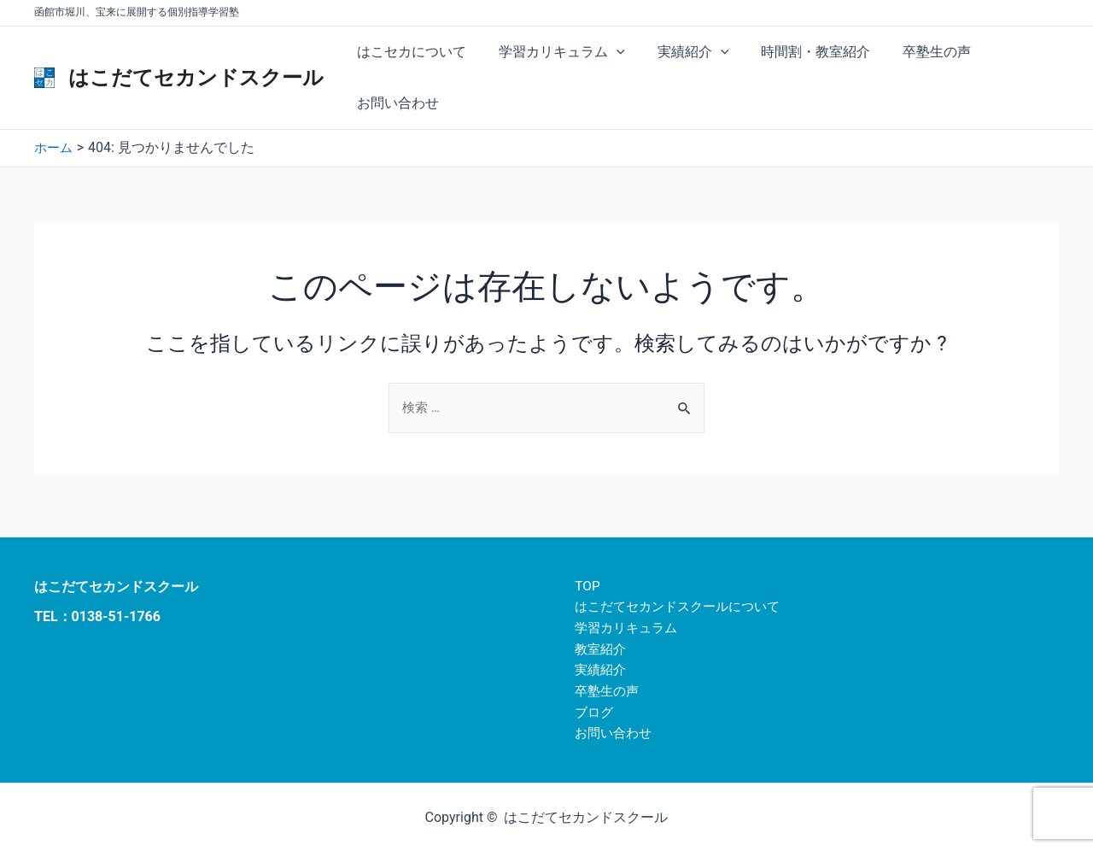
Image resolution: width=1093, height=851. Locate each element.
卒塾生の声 (914, 52)
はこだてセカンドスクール (196, 78)
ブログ (588, 711)
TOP (580, 580)
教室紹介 (595, 645)
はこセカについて (409, 52)
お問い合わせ (395, 103)
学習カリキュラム (554, 52)
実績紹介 (680, 52)
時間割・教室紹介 (797, 52)
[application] (608, 52)
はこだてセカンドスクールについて (677, 602)
